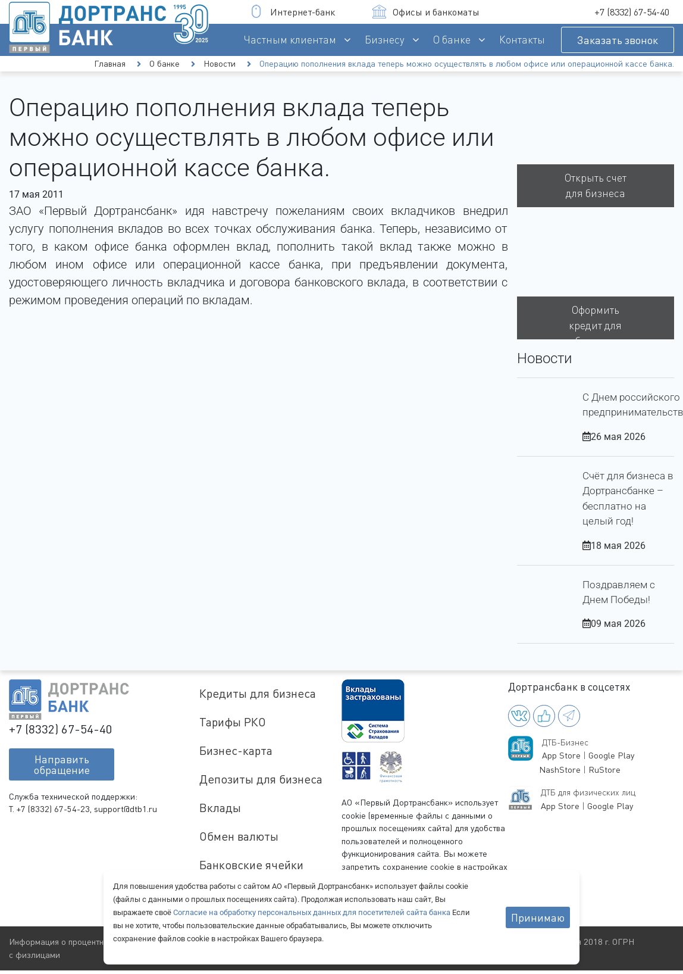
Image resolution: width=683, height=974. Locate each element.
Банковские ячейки (251, 864)
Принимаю (538, 917)
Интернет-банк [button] (292, 11)
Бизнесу (385, 39)
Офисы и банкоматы (426, 11)
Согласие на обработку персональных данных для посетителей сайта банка (312, 912)
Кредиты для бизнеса (257, 693)
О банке (452, 39)
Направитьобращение (62, 764)
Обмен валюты (238, 836)
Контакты (522, 39)
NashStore (560, 769)
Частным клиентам (290, 39)
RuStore (604, 769)
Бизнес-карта (235, 750)
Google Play (611, 755)
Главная (110, 63)
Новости (219, 63)
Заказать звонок (617, 39)
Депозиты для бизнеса (260, 779)
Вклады (220, 807)
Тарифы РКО (232, 721)
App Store (561, 755)
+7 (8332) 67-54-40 (631, 12)
